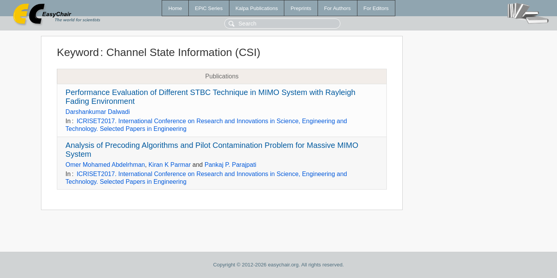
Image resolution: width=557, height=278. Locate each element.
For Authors (337, 8)
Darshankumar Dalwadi (97, 111)
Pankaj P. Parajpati (230, 164)
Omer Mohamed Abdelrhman (105, 164)
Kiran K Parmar (170, 164)
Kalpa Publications (257, 8)
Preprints (300, 8)
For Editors (376, 8)
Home (175, 8)
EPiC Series (209, 8)
